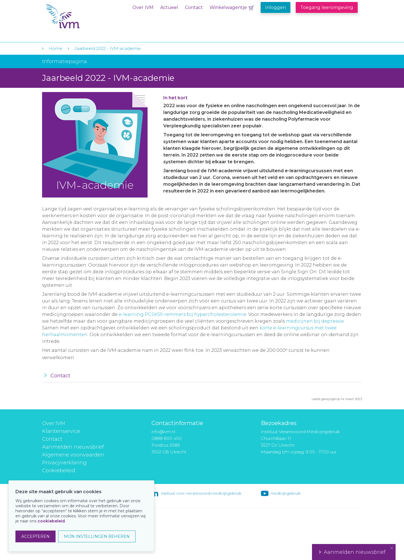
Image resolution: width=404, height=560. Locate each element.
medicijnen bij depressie (315, 321)
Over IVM (142, 7)
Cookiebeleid (58, 470)
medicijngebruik (285, 493)
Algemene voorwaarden (73, 455)
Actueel (169, 7)
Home (55, 48)
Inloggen (275, 7)
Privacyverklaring (64, 463)
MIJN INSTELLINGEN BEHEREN (97, 536)
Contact (194, 7)
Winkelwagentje (228, 7)
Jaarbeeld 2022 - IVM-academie (107, 48)
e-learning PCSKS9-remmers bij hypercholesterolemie (182, 314)
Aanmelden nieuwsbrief (73, 447)
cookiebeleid (51, 521)
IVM (80, 16)
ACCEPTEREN (35, 536)
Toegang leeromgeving (326, 7)
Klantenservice (61, 431)
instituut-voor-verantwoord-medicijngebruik (201, 493)
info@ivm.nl (163, 431)
